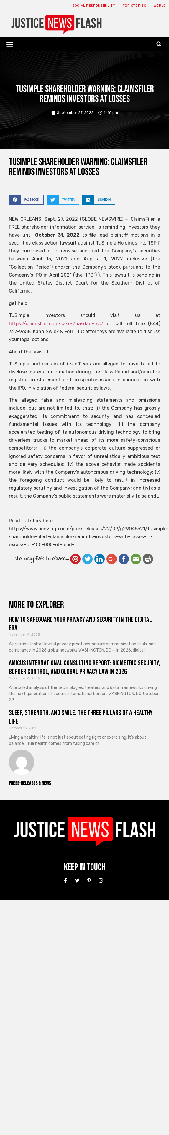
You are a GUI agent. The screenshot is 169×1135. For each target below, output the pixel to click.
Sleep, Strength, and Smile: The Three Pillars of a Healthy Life (80, 717)
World (160, 6)
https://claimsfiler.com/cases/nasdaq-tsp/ (56, 323)
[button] (10, 44)
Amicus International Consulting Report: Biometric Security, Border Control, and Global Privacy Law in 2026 (84, 667)
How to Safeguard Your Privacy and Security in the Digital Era (80, 623)
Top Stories (134, 6)
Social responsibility (93, 6)
